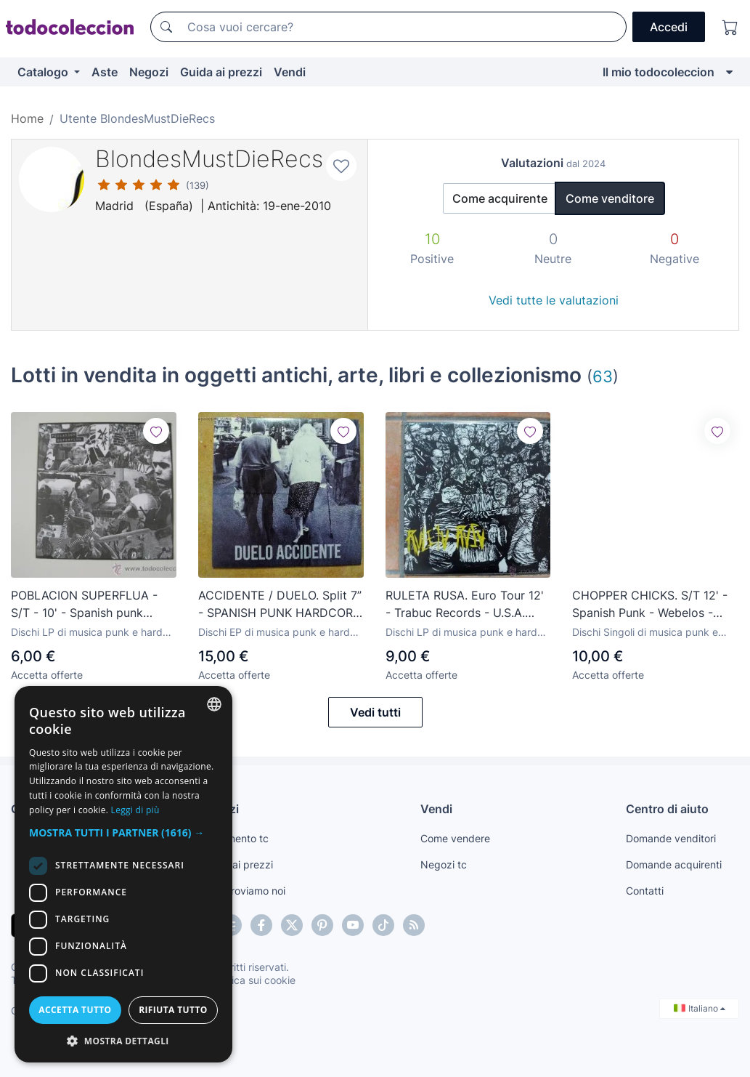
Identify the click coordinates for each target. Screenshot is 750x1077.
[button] (123, 832)
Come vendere (455, 838)
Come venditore (610, 198)
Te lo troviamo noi (243, 890)
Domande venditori (671, 838)
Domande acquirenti (674, 864)
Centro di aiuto (667, 809)
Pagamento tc (235, 838)
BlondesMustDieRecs (209, 159)
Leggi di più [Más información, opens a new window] (135, 810)
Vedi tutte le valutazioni (554, 300)
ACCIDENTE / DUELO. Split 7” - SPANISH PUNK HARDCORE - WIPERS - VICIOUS (280, 604)
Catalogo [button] (44, 72)
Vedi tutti (375, 712)
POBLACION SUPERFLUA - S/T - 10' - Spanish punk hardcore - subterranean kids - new (91, 604)
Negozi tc (443, 864)
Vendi (290, 72)
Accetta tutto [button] (74, 1010)
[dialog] (123, 874)
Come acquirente (499, 198)
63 (602, 376)
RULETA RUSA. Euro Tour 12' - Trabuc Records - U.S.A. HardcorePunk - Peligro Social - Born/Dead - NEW (465, 604)
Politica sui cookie (253, 980)
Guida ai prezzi (221, 72)
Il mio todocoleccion (658, 72)
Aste (104, 72)
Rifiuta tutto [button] (173, 1010)
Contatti (645, 890)
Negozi (148, 72)
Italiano (699, 1008)
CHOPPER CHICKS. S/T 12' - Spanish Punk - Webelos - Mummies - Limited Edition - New (650, 604)
